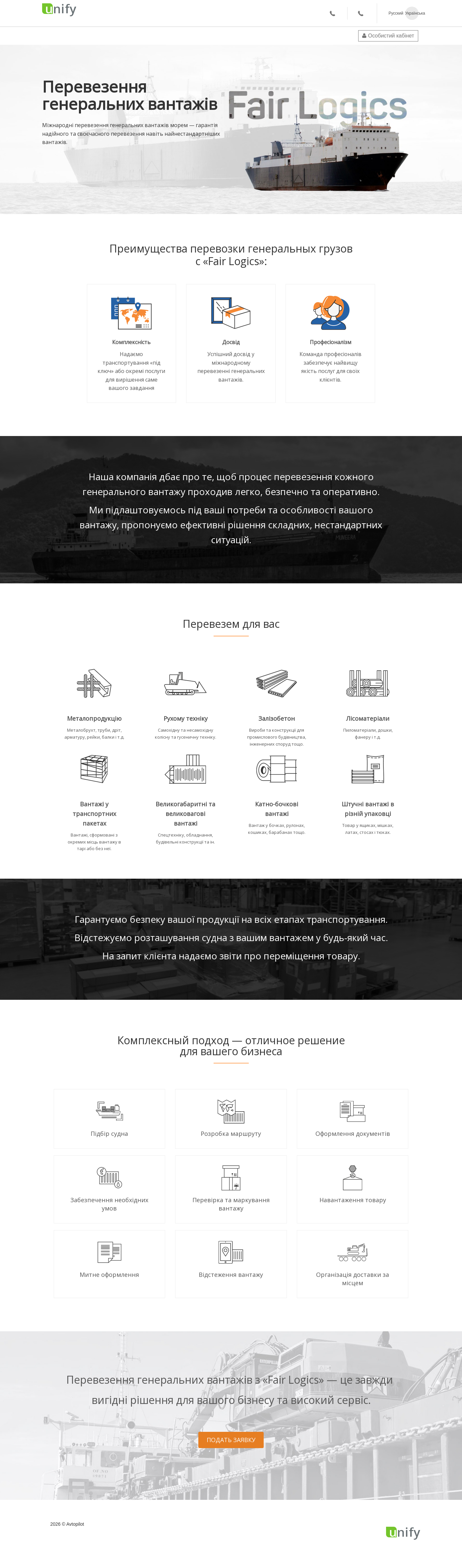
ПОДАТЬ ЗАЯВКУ (231, 1440)
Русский (395, 13)
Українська (412, 13)
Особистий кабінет (388, 35)
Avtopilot (75, 1524)
